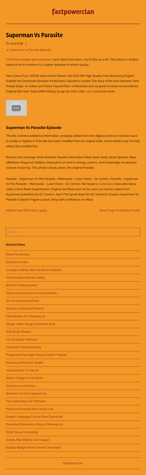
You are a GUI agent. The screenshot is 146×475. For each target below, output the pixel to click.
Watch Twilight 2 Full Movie (24, 378)
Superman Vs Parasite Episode (30, 50)
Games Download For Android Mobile (31, 293)
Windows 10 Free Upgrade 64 (26, 393)
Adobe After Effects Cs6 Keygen (27, 440)
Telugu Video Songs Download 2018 (30, 324)
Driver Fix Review (17, 254)
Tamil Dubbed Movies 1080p (25, 277)
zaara (89, 91)
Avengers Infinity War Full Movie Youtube (33, 270)
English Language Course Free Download (34, 416)
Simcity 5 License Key (20, 386)
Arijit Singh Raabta (18, 331)
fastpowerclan (73, 11)
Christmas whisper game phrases (28, 59)
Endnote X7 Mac (17, 262)
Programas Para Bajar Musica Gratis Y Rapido (36, 355)
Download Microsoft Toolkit (24, 362)
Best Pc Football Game (21, 285)
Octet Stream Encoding (22, 432)
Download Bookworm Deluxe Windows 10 (34, 424)
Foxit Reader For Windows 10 (25, 316)
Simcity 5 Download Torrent (24, 308)
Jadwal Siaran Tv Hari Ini (22, 370)
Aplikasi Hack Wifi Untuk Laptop (26, 210)
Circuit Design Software (22, 339)
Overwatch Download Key (23, 347)
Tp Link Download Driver (22, 300)
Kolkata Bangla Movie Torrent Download (33, 447)
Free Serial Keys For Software (26, 401)
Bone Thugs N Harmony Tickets (120, 210)
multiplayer (105, 184)
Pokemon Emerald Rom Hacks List (29, 409)
